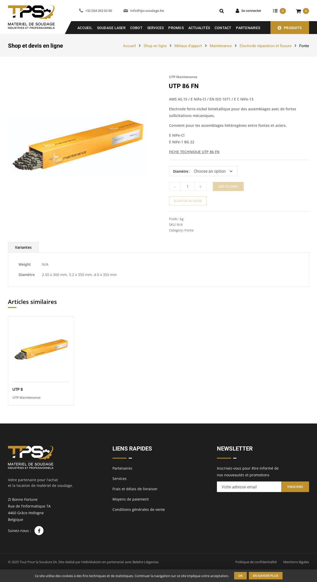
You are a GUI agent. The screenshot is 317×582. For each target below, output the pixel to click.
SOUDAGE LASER (111, 28)
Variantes (23, 247)
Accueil (84, 28)
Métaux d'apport (188, 46)
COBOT (136, 28)
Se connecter (251, 10)
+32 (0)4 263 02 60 (98, 10)
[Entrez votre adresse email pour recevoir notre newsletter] (249, 486)
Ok (240, 576)
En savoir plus (265, 576)
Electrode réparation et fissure (266, 46)
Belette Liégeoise (145, 562)
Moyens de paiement (130, 499)
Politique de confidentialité (256, 562)
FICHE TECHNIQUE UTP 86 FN (194, 151)
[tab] (23, 247)
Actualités (199, 28)
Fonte (304, 46)
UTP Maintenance (183, 76)
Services (155, 28)
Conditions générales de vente (138, 509)
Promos (176, 28)
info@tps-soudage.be (147, 10)
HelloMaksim (91, 562)
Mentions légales (296, 562)
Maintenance (221, 46)
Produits (293, 28)
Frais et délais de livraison (134, 488)
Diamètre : (181, 171)
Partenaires (248, 28)
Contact (223, 28)
